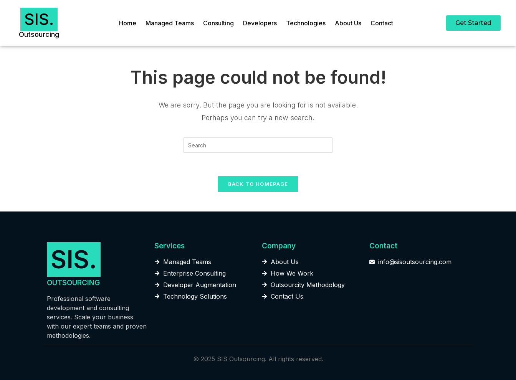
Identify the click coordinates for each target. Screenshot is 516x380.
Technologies (306, 23)
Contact (381, 23)
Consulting (218, 23)
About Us (348, 23)
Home (127, 23)
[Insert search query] (258, 145)
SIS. (39, 19)
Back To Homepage (258, 184)
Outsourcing (39, 34)
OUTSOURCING (73, 282)
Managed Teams (170, 23)
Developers (260, 23)
